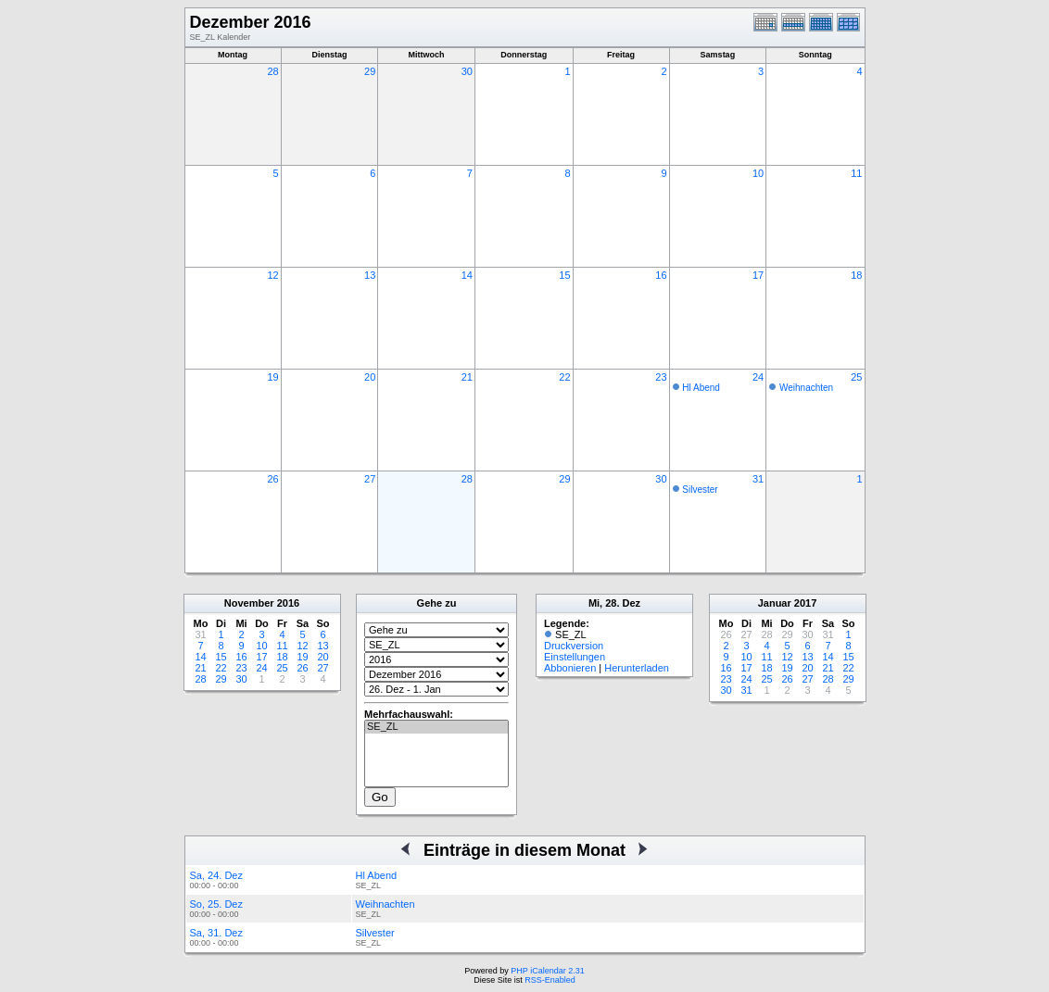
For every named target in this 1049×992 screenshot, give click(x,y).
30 (467, 71)
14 (467, 275)
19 (272, 377)
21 (467, 377)
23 (660, 377)
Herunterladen (636, 667)
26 (272, 478)
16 (660, 275)
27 (369, 478)
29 (369, 71)
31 (758, 478)
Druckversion (573, 645)
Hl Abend (701, 388)
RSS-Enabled (549, 980)
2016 (288, 603)
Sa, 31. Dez (216, 932)
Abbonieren (570, 667)
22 (564, 377)
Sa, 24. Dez (216, 875)
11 (856, 173)
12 (272, 275)
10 (758, 173)
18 (856, 275)
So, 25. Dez (216, 904)
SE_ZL (436, 727)
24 (758, 377)
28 (272, 71)
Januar (774, 603)
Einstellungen (574, 656)
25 (856, 377)
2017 (805, 603)
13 (369, 275)
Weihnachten (806, 388)
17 (758, 275)
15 (564, 275)
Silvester (699, 489)
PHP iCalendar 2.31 (547, 970)
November (249, 603)
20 (369, 377)
